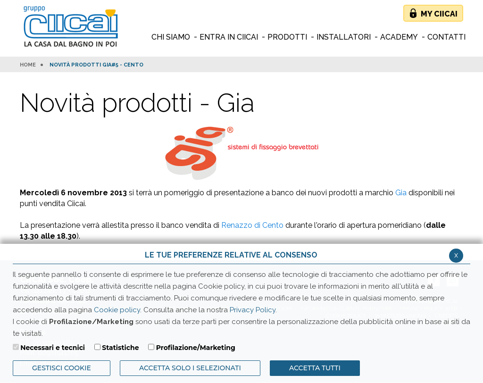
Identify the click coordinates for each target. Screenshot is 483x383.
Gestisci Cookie (61, 368)
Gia (401, 192)
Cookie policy (117, 310)
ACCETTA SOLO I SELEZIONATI (190, 368)
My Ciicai (439, 13)
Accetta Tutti (315, 368)
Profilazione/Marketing (195, 347)
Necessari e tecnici (52, 347)
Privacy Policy (252, 310)
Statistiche (120, 347)
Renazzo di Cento (252, 225)
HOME (28, 65)
